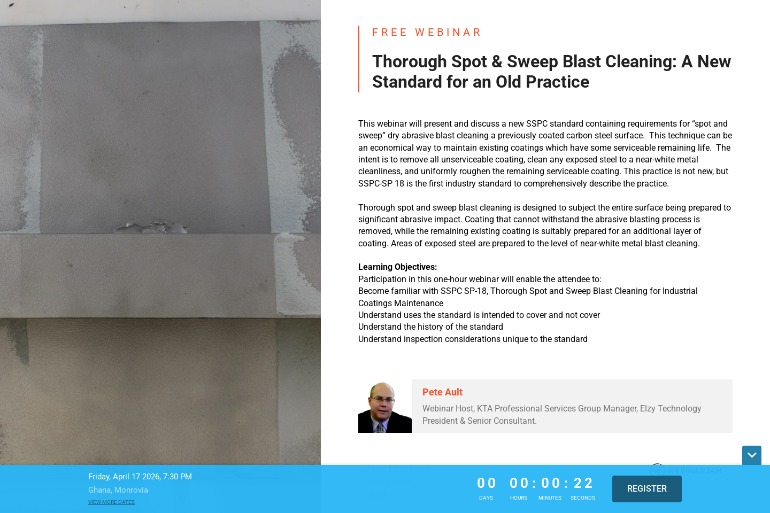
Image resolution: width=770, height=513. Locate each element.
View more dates (111, 502)
